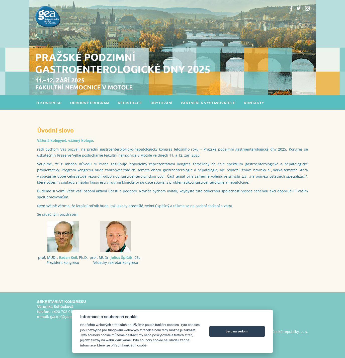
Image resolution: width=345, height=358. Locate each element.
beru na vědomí (237, 331)
